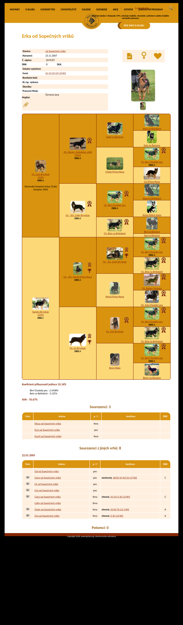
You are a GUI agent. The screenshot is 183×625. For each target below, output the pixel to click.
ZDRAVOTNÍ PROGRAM (150, 51)
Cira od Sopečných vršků (47, 557)
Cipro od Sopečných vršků (48, 519)
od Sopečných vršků (55, 92)
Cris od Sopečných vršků (47, 532)
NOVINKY (15, 51)
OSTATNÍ (128, 51)
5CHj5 (41, 219)
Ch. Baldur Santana (152, 330)
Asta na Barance (152, 187)
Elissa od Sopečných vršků (48, 465)
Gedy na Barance (114, 178)
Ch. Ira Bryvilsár (78, 389)
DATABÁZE (101, 51)
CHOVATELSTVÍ (68, 51)
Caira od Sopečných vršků (48, 538)
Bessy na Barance (152, 419)
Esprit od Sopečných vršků (48, 478)
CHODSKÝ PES (47, 51)
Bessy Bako (114, 409)
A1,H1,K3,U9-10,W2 (55, 115)
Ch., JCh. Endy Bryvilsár (115, 303)
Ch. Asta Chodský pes (152, 346)
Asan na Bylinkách (152, 170)
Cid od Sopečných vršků (47, 513)
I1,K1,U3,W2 (116, 557)
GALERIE (86, 51)
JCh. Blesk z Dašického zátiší (77, 193)
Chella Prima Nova (114, 213)
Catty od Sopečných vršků (48, 544)
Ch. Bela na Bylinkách (115, 275)
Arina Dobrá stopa (152, 256)
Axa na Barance (152, 277)
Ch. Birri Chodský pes (152, 203)
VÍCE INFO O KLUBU (134, 25)
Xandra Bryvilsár (40, 353)
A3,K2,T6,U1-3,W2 (119, 551)
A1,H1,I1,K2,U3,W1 (120, 538)
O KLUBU (30, 51)
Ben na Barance (152, 273)
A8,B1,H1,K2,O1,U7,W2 (125, 519)
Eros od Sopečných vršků (47, 471)
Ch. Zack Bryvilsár (41, 216)
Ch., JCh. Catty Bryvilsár (78, 257)
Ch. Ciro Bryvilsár (114, 373)
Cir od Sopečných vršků (46, 525)
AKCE (115, 51)
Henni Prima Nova (115, 338)
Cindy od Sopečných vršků (48, 551)
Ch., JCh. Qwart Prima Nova (78, 318)
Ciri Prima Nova (152, 223)
